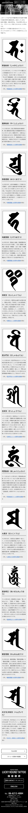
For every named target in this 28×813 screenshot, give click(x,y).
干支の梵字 (14, 751)
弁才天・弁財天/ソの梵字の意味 (15, 738)
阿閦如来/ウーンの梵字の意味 (15, 497)
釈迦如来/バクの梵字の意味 (14, 89)
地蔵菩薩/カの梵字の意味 (14, 260)
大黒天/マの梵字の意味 (13, 557)
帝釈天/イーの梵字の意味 (14, 321)
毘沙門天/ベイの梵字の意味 (14, 376)
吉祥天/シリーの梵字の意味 (14, 437)
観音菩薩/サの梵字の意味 (14, 677)
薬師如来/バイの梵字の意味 (14, 145)
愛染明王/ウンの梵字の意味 (14, 619)
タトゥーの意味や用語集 (14, 756)
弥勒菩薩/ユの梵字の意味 (14, 202)
